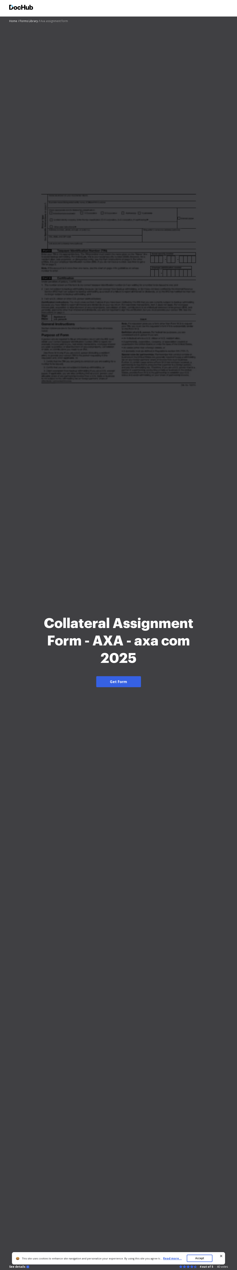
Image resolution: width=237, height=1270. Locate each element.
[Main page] (21, 8)
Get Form (118, 681)
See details (17, 1267)
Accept (199, 1258)
